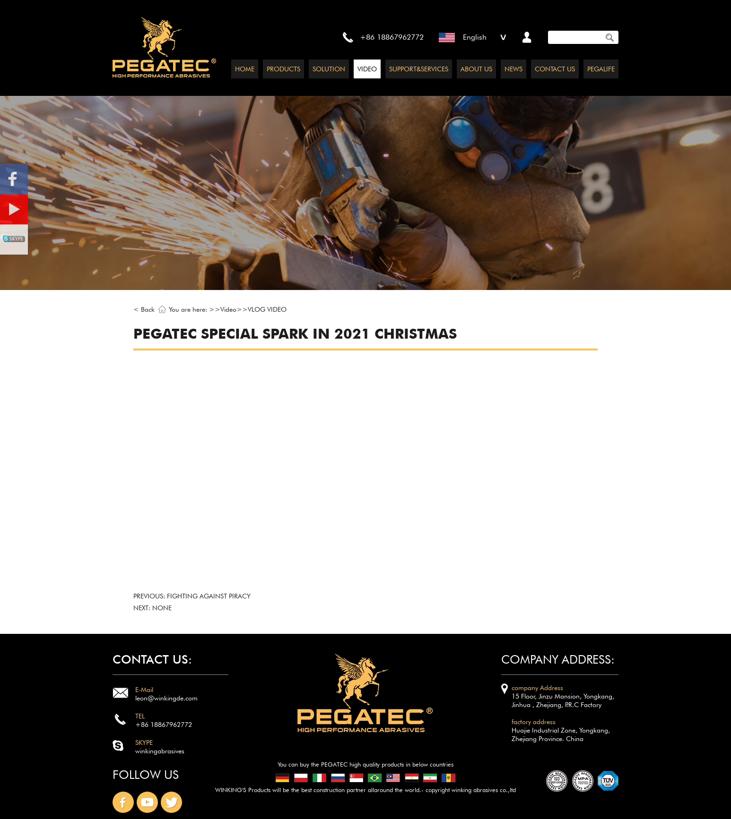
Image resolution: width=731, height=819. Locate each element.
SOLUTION (329, 69)
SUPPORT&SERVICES (418, 69)
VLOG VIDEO (267, 309)
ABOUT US (476, 69)
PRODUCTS (283, 69)
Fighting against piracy (209, 596)
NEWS (513, 69)
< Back (144, 309)
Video (228, 309)
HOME (244, 69)
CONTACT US (555, 69)
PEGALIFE (601, 69)
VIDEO (367, 69)
